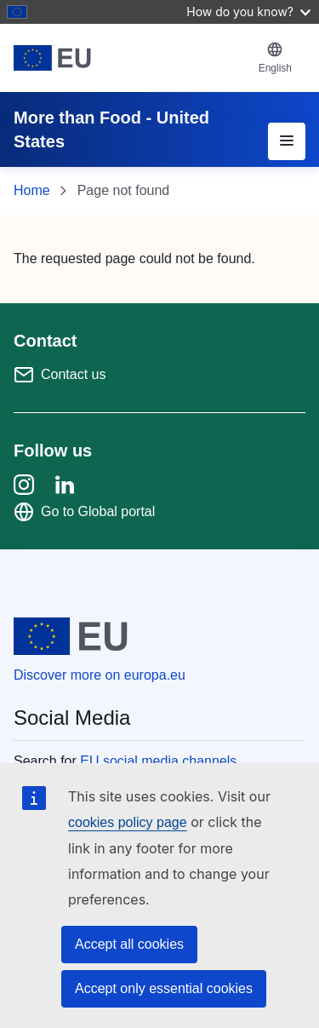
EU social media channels (158, 761)
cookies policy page (127, 822)
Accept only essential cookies (164, 988)
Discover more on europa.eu (99, 675)
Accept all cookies (129, 944)
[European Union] (129, 58)
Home (32, 190)
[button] (275, 58)
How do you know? (248, 11)
